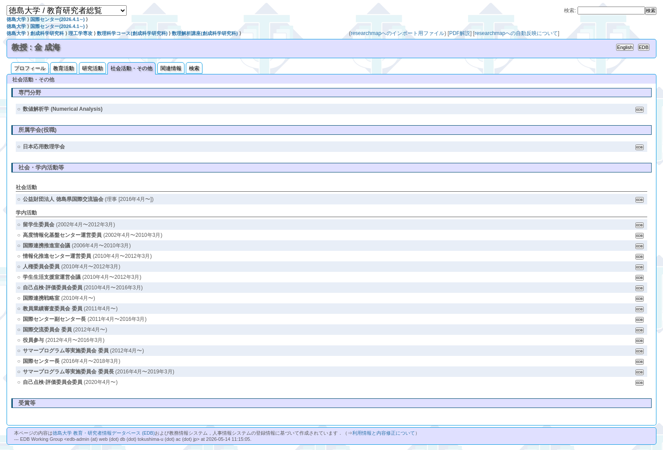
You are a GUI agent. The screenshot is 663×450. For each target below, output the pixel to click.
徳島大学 (16, 19)
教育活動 (63, 68)
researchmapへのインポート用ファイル (397, 33)
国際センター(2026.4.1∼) (57, 19)
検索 (194, 68)
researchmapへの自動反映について (516, 33)
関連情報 (170, 68)
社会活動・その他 (131, 68)
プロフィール (30, 68)
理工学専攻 (80, 33)
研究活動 (92, 68)
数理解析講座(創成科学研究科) (205, 33)
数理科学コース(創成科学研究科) (132, 33)
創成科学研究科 (47, 33)
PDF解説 (459, 33)
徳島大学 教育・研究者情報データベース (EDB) (104, 433)
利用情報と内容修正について (383, 433)
